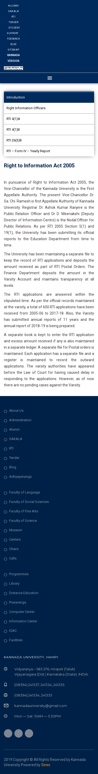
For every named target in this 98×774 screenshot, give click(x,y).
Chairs (14, 549)
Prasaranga (17, 602)
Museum (15, 530)
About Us (16, 411)
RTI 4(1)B (13, 129)
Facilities (15, 640)
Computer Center (21, 612)
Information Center (23, 621)
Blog (13, 44)
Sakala (13, 11)
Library (14, 583)
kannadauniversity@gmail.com (40, 706)
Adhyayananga (20, 477)
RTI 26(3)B (14, 140)
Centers (15, 539)
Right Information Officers (26, 108)
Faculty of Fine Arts (23, 511)
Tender (13, 22)
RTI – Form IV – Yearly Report (28, 151)
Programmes (18, 574)
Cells (12, 558)
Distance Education (23, 593)
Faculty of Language (24, 492)
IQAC (13, 631)
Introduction (16, 97)
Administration (20, 420)
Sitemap (13, 49)
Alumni (13, 5)
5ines (45, 765)
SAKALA (15, 439)
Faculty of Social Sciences (29, 502)
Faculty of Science (23, 521)
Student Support (13, 30)
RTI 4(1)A (13, 119)
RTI (13, 16)
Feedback (13, 38)
